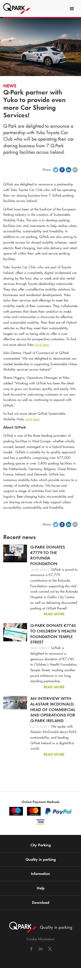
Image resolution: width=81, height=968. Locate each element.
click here (42, 344)
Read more (54, 614)
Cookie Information (40, 939)
